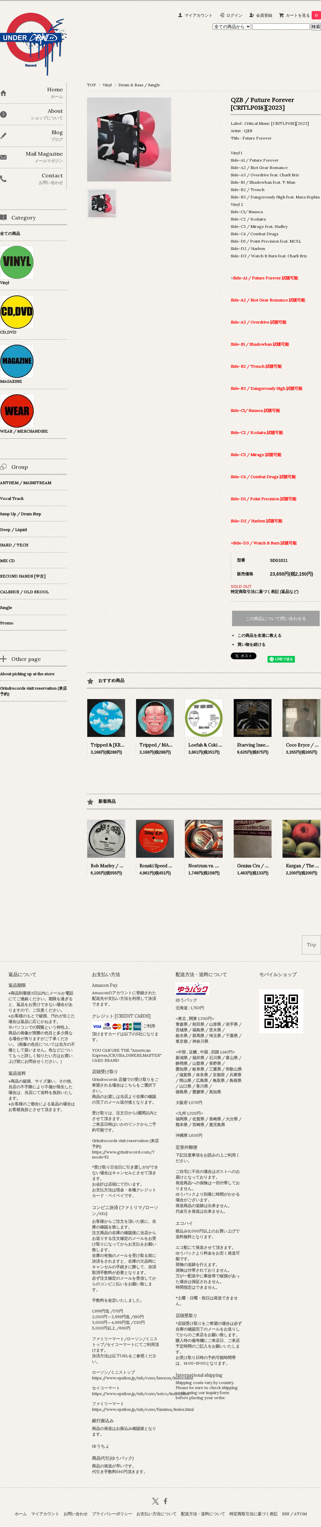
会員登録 (264, 15)
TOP (91, 84)
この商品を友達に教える (259, 635)
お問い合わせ (76, 1513)
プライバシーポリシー (112, 1513)
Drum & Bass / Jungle (139, 84)
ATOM (300, 1513)
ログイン (234, 15)
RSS (285, 1513)
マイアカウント (199, 15)
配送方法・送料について (203, 1513)
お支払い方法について (156, 1513)
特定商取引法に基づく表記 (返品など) (265, 591)
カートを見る (303, 15)
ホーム (21, 1513)
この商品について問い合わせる (275, 618)
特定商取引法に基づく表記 (253, 1513)
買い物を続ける (251, 644)
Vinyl (107, 84)
